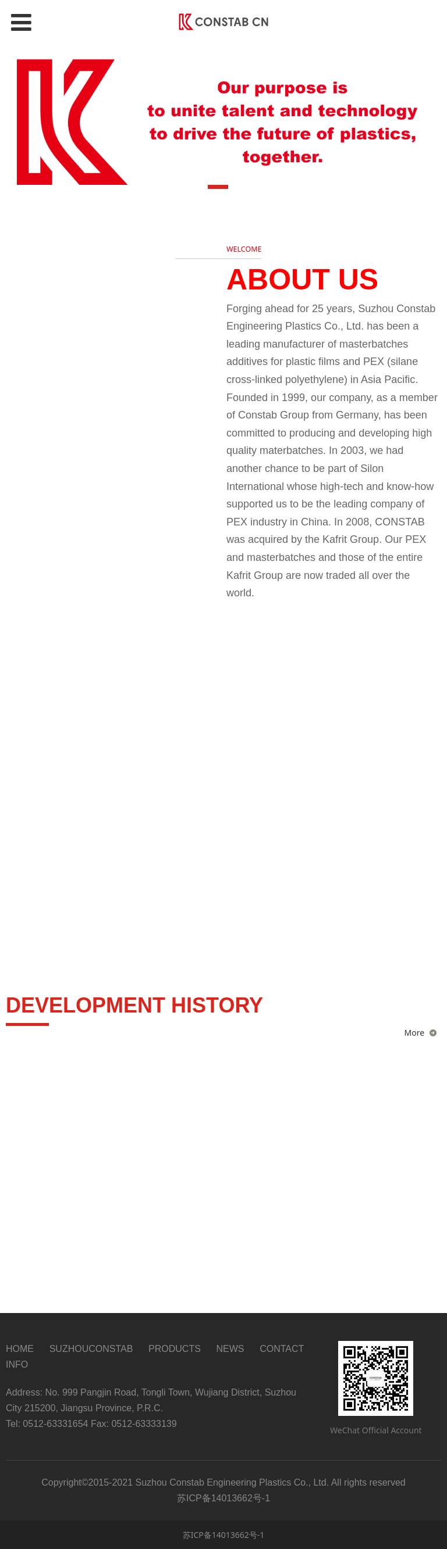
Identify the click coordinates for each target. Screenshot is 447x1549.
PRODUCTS (174, 1349)
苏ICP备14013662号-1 (224, 1534)
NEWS (230, 1349)
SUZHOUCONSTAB (91, 1349)
